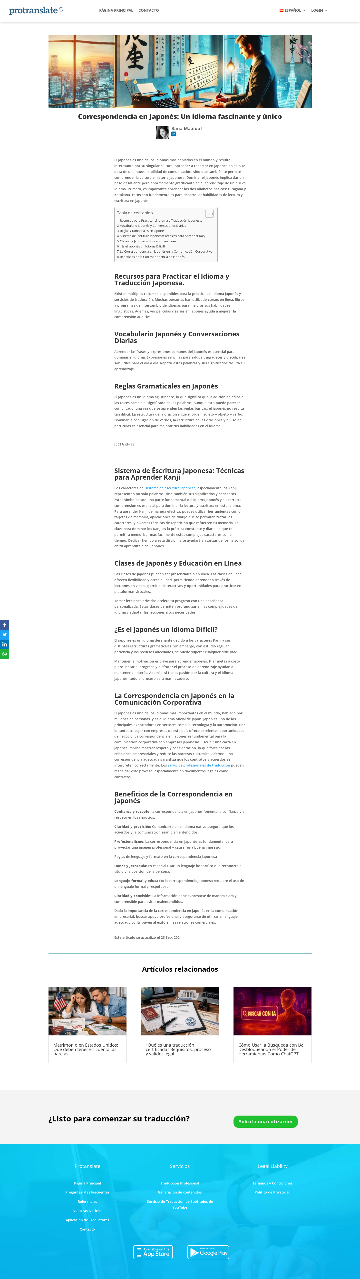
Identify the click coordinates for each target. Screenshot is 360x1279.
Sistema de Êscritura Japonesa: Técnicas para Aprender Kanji (163, 236)
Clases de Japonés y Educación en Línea (148, 241)
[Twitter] (4, 635)
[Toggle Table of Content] (207, 214)
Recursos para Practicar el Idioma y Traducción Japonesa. (161, 220)
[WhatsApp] (4, 654)
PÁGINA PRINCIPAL (116, 11)
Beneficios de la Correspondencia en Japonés (152, 257)
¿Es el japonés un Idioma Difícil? (142, 246)
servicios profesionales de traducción (199, 765)
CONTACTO (148, 11)
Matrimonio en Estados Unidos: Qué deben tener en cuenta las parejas (85, 1049)
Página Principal (87, 1183)
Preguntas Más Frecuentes (87, 1192)
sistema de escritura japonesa (170, 488)
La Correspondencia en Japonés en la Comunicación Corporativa (166, 251)
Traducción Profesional (180, 1183)
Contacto (87, 1229)
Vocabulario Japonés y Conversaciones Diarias (153, 225)
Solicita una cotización (265, 1121)
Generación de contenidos (180, 1192)
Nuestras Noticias (87, 1210)
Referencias (87, 1201)
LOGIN (317, 11)
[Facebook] (4, 625)
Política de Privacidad (273, 1192)
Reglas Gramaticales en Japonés (142, 230)
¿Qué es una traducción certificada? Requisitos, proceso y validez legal (178, 1049)
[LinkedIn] (4, 644)
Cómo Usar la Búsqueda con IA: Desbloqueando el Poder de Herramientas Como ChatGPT (270, 1049)
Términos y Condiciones (272, 1183)
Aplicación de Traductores (87, 1220)
